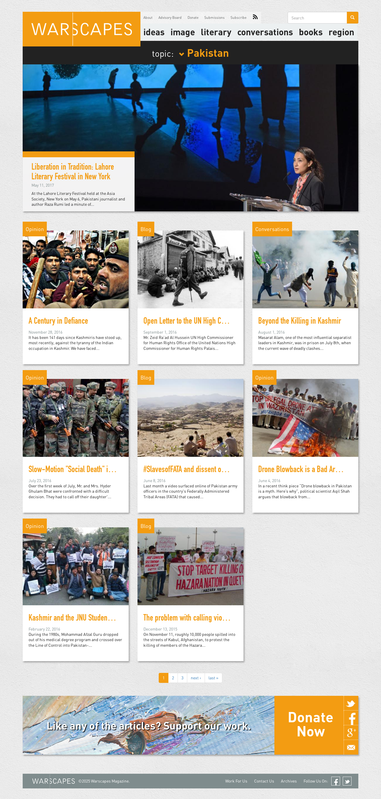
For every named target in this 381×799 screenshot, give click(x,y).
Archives (289, 780)
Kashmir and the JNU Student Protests (81, 618)
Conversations (265, 31)
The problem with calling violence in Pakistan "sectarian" (222, 618)
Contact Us (264, 780)
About (148, 17)
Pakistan (204, 52)
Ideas (154, 31)
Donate (193, 17)
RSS (255, 18)
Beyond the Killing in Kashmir (299, 321)
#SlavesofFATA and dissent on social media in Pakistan (218, 470)
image (182, 31)
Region (341, 31)
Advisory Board (170, 17)
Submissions (214, 17)
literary (216, 31)
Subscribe (238, 17)
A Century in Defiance (58, 321)
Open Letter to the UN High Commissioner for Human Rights (225, 321)
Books (311, 31)
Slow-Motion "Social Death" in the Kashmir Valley (97, 470)
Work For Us (236, 780)
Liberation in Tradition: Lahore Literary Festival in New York (73, 172)
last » (213, 677)
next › (196, 677)
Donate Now (310, 724)
